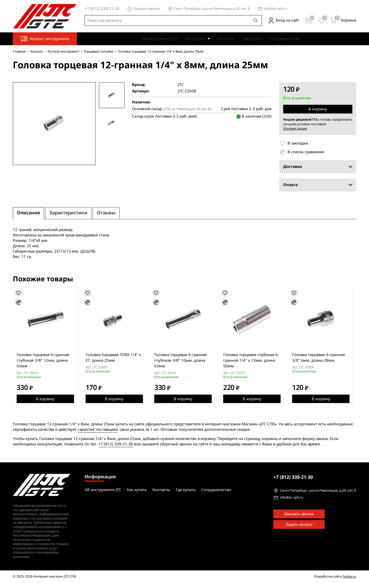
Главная (19, 51)
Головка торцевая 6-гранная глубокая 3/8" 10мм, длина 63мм (182, 360)
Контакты (225, 38)
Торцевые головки (98, 51)
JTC (180, 85)
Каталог (36, 51)
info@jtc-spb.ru (276, 9)
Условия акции (295, 128)
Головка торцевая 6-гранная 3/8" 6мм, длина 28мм (321, 357)
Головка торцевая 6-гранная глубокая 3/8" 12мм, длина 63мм (43, 360)
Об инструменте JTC (159, 38)
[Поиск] (255, 20)
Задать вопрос (299, 524)
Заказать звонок (143, 8)
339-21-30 (293, 477)
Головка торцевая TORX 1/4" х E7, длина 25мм (114, 357)
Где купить (252, 38)
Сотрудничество (285, 38)
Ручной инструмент (63, 51)
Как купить (195, 38)
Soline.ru (349, 576)
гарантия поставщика (98, 429)
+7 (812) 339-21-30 (115, 444)
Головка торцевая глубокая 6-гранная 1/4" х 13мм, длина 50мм (253, 360)
